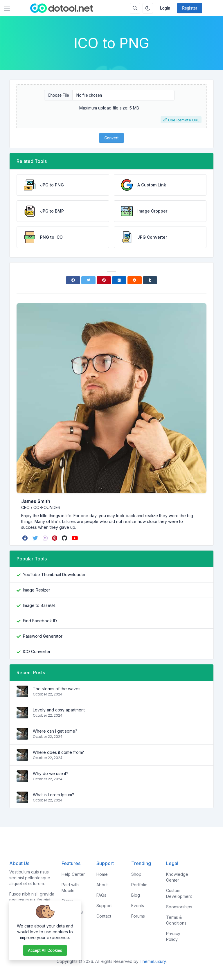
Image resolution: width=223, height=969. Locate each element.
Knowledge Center (177, 877)
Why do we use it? (50, 773)
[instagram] (46, 538)
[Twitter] (88, 280)
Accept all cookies (45, 950)
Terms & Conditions (176, 920)
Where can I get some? (55, 731)
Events (137, 905)
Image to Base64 (39, 605)
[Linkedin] (119, 280)
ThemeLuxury (153, 961)
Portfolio (139, 884)
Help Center (73, 874)
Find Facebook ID (40, 620)
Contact (103, 916)
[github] (65, 538)
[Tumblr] (150, 280)
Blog (135, 895)
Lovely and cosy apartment (59, 709)
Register (189, 8)
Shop (136, 874)
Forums (138, 916)
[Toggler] (7, 8)
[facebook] (25, 538)
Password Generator (42, 636)
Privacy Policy (173, 936)
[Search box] (135, 8)
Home (102, 874)
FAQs (101, 895)
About (102, 884)
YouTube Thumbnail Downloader (54, 574)
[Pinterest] (104, 280)
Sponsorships (179, 906)
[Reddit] (134, 280)
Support (104, 905)
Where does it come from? (58, 752)
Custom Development (179, 893)
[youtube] (75, 538)
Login (165, 8)
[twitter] (35, 538)
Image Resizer (36, 589)
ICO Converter (37, 651)
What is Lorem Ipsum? (53, 794)
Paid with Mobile (70, 887)
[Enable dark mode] (148, 8)
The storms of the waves (56, 688)
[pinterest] (55, 538)
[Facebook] (73, 280)
